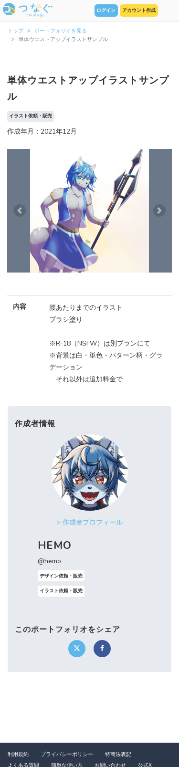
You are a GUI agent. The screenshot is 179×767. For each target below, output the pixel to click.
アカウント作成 (139, 10)
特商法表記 (118, 754)
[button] (19, 211)
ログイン (106, 10)
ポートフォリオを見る (60, 30)
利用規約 (18, 754)
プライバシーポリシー (67, 754)
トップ (15, 30)
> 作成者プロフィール (90, 522)
